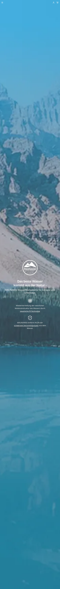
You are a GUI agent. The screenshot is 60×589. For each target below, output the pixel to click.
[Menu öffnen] (2, 2)
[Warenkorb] (57, 2)
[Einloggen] (53, 2)
